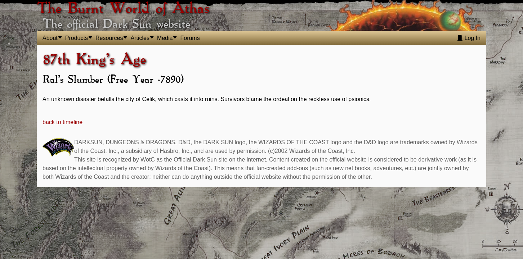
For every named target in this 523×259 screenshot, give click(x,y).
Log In (468, 38)
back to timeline (62, 122)
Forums (190, 38)
